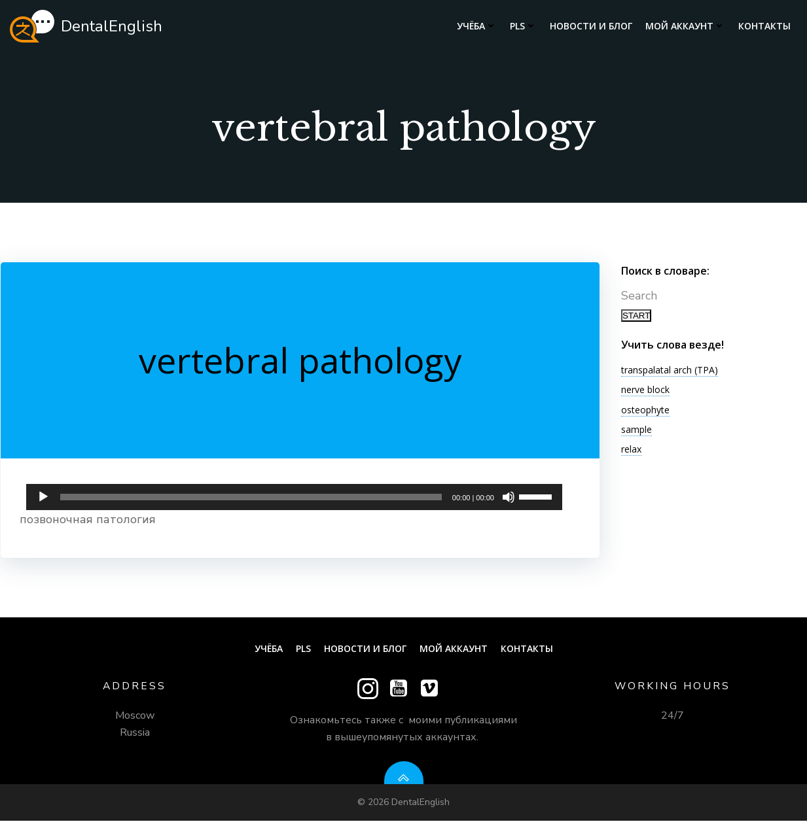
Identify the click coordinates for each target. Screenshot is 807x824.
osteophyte (644, 412)
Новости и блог (591, 26)
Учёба (477, 26)
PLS (523, 26)
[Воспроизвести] (43, 501)
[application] (294, 498)
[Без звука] (507, 501)
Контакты (764, 26)
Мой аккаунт (685, 26)
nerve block (644, 392)
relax (630, 452)
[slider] (251, 501)
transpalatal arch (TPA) (668, 372)
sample (635, 432)
